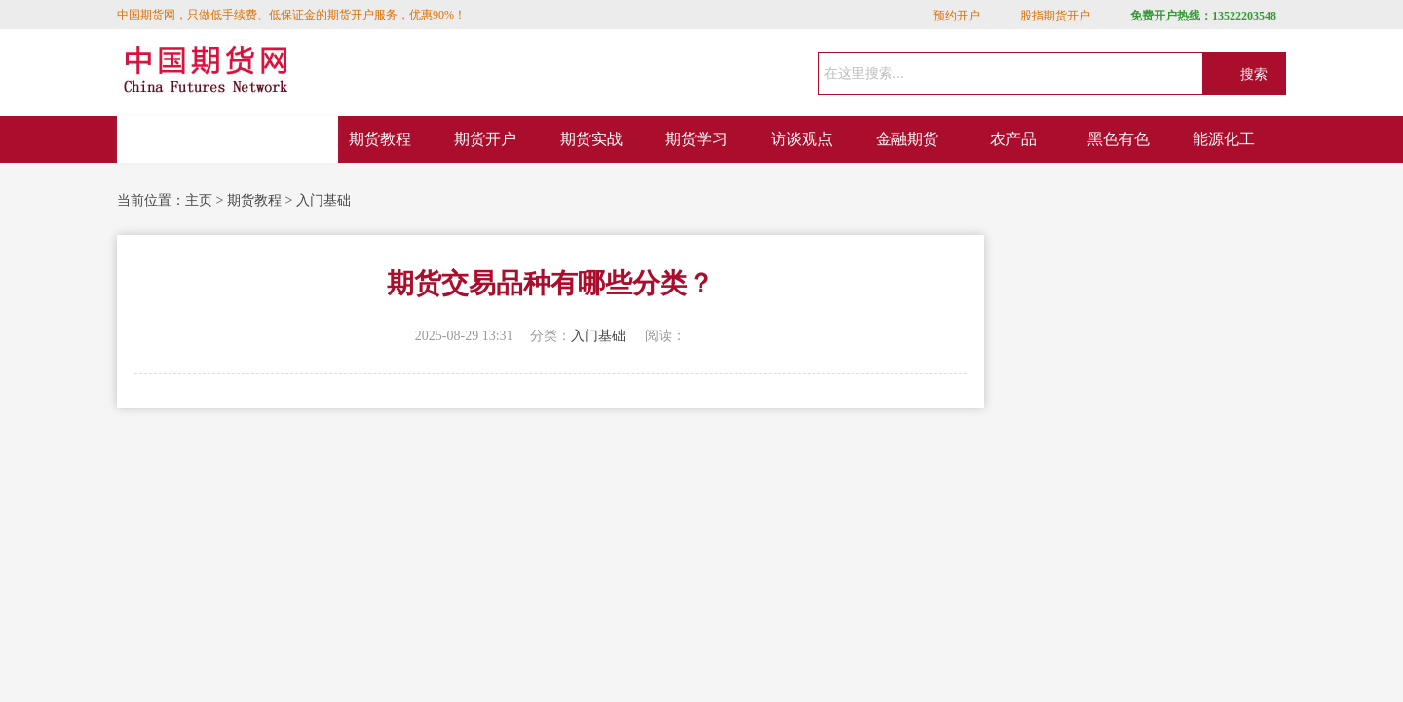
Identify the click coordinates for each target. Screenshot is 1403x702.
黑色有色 (1118, 139)
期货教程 (380, 139)
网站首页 (228, 139)
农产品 (1013, 139)
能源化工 (1224, 139)
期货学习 (696, 139)
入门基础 (323, 200)
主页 (198, 200)
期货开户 (485, 139)
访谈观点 (802, 139)
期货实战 (591, 139)
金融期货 (907, 139)
